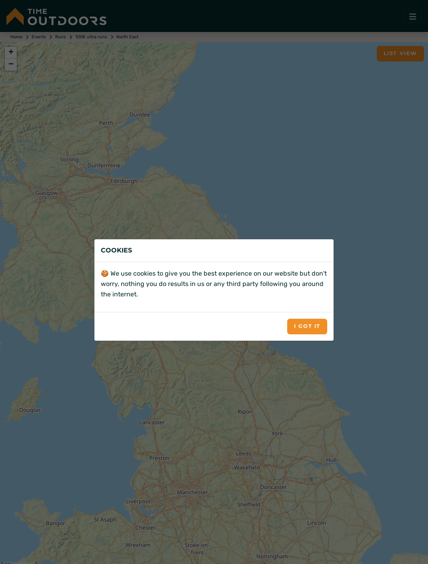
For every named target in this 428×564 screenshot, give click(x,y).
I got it (307, 326)
